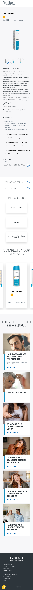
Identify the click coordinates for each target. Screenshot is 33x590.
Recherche (21, 3)
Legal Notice (7, 564)
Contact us (7, 577)
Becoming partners (10, 574)
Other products (8, 570)
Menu (27, 3)
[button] (16, 166)
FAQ (4, 581)
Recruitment (7, 579)
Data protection (9, 566)
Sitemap (6, 568)
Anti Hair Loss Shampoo (16, 302)
